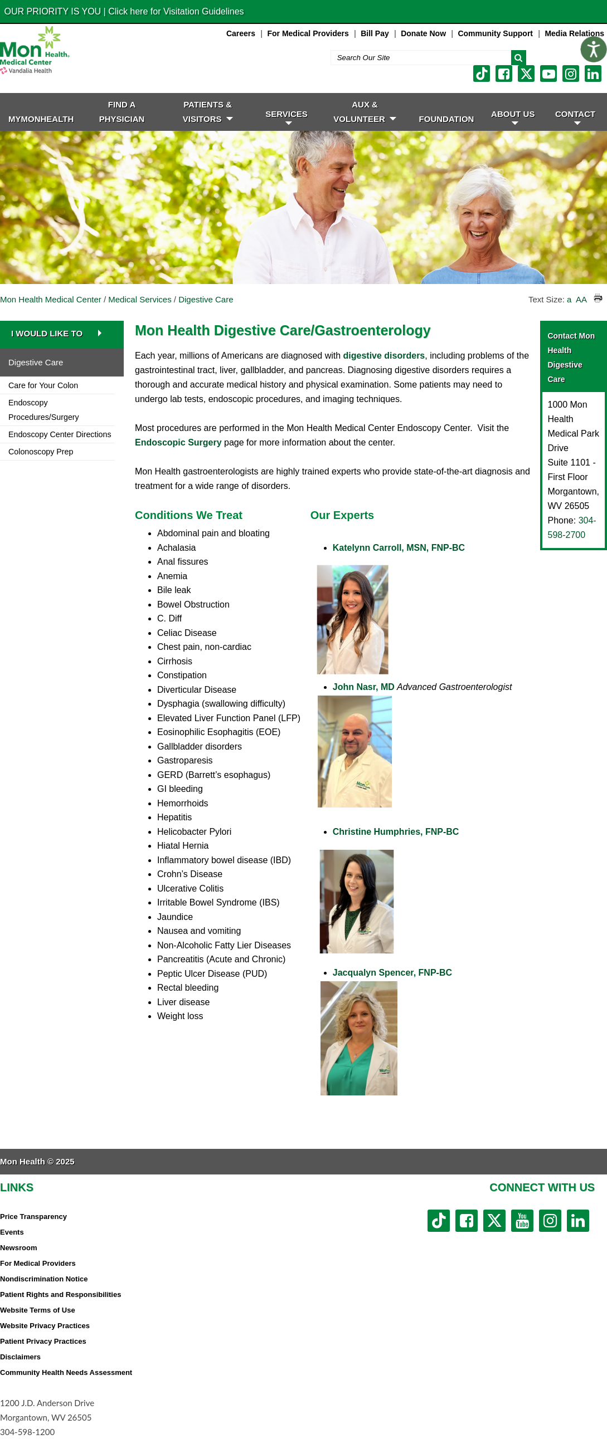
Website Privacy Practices (45, 1325)
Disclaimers (20, 1357)
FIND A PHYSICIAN (122, 112)
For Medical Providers (307, 33)
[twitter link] (526, 73)
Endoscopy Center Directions (59, 434)
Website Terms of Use (37, 1310)
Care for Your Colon (43, 385)
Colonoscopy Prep (40, 451)
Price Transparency (33, 1216)
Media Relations (574, 33)
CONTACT (575, 117)
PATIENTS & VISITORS (208, 112)
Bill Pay (375, 33)
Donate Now (423, 33)
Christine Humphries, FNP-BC (396, 831)
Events (12, 1232)
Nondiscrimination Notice (44, 1279)
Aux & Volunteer (364, 112)
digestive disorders (384, 355)
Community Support (495, 33)
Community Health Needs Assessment (66, 1372)
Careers (240, 33)
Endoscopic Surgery (178, 442)
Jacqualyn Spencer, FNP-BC (392, 972)
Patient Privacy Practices (43, 1341)
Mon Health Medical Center (50, 299)
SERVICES (286, 117)
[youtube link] (548, 73)
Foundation (446, 119)
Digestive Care (205, 299)
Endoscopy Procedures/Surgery (43, 410)
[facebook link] (504, 73)
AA (581, 299)
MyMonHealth (41, 119)
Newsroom (18, 1248)
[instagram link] (570, 73)
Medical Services (139, 299)
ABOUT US (513, 117)
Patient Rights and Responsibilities (60, 1294)
